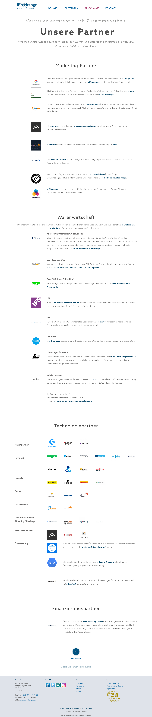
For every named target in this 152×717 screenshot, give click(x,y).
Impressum (111, 688)
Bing (132, 91)
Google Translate (106, 562)
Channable (53, 189)
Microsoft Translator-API (95, 547)
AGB (83, 708)
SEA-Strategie (107, 94)
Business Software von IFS (67, 302)
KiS (96, 379)
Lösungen (79, 683)
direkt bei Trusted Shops (115, 177)
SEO (116, 144)
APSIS (55, 126)
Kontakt (79, 691)
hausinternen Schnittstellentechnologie (74, 401)
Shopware (55, 341)
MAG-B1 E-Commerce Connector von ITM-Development (74, 267)
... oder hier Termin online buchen (76, 666)
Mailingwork (94, 104)
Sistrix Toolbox (59, 159)
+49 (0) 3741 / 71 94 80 (29, 695)
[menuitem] (49, 9)
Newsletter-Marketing (86, 126)
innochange (80, 688)
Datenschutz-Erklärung (115, 686)
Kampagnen (94, 82)
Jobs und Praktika (113, 683)
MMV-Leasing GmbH (93, 621)
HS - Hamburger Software (124, 356)
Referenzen (80, 686)
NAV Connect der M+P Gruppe (86, 248)
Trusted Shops (98, 174)
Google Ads (129, 78)
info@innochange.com (28, 700)
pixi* (102, 321)
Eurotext (72, 584)
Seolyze (52, 144)
